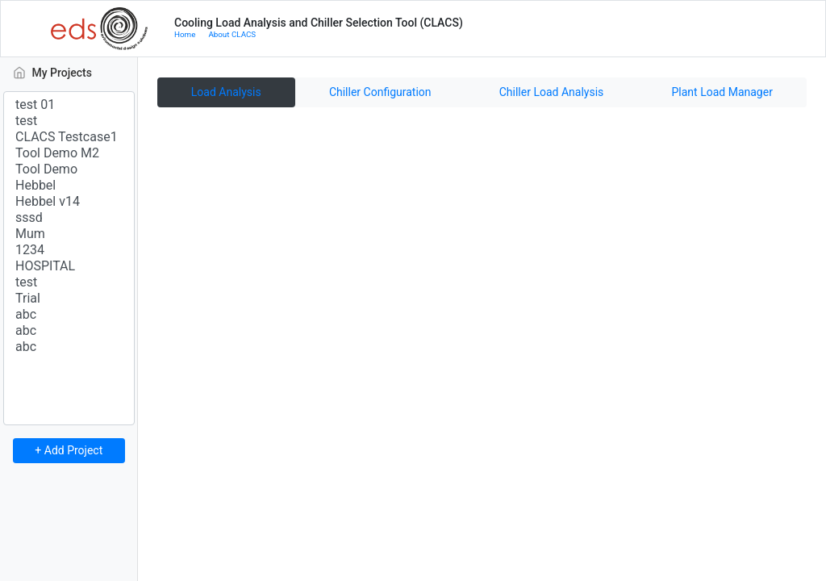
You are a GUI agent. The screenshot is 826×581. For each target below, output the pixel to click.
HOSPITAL (69, 266)
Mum (69, 234)
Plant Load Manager (722, 92)
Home (184, 34)
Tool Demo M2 (69, 153)
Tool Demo (69, 169)
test (69, 121)
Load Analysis (226, 92)
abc (69, 315)
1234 (69, 250)
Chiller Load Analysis (551, 92)
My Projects (74, 71)
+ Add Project (68, 450)
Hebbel (69, 186)
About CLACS (232, 34)
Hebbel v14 (69, 202)
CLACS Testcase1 (69, 137)
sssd (69, 218)
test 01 (69, 105)
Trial (69, 298)
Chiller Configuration (380, 92)
